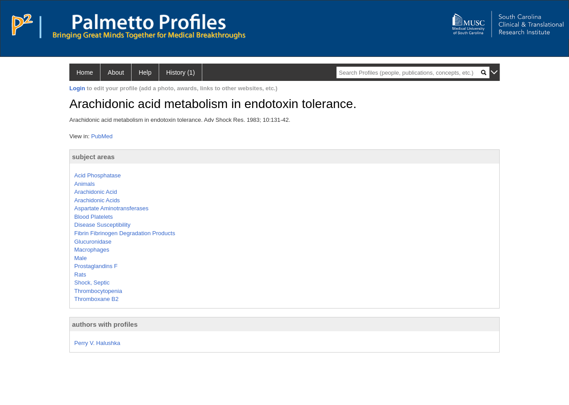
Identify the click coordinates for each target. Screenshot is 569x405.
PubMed (101, 136)
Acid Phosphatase (97, 175)
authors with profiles (105, 324)
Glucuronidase (93, 241)
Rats (80, 274)
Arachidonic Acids (97, 200)
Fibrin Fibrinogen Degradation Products (124, 233)
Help (145, 72)
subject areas (93, 156)
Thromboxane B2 (96, 299)
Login (77, 88)
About (116, 72)
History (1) (180, 72)
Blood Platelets (93, 216)
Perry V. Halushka (97, 343)
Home (84, 72)
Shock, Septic (92, 282)
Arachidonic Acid (95, 191)
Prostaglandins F (96, 266)
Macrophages (91, 249)
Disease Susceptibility (102, 224)
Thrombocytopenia (98, 291)
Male (80, 258)
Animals (84, 183)
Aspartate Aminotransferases (111, 208)
